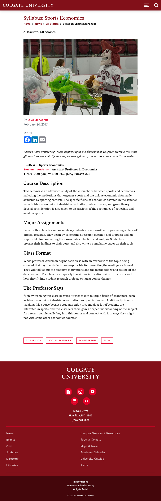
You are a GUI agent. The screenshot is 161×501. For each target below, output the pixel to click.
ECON (107, 340)
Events (10, 439)
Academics (33, 340)
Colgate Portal (80, 489)
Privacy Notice (80, 481)
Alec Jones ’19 (38, 120)
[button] (146, 5)
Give (9, 446)
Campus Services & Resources (100, 433)
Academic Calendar (92, 452)
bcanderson (87, 340)
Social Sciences (59, 340)
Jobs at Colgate (90, 439)
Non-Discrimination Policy (80, 485)
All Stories (52, 23)
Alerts (84, 465)
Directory (12, 458)
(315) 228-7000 (81, 420)
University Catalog (92, 458)
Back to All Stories (41, 32)
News (38, 23)
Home (27, 23)
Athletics (12, 452)
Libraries (12, 465)
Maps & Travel (89, 446)
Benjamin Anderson (36, 169)
